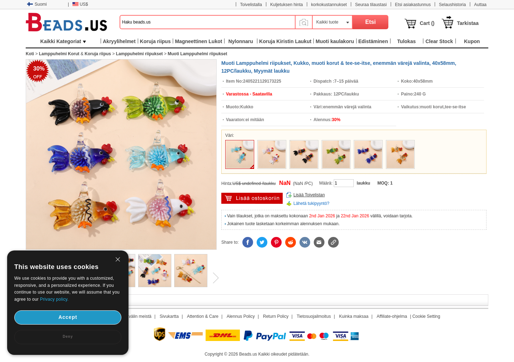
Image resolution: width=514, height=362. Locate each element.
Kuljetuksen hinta (286, 4)
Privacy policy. (54, 299)
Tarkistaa (467, 23)
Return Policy (275, 316)
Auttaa (480, 4)
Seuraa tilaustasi (371, 4)
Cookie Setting (426, 316)
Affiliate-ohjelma (392, 316)
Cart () (427, 23)
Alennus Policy (241, 316)
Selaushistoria (452, 4)
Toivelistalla (251, 4)
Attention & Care (202, 316)
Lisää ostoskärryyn (252, 198)
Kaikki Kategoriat (63, 41)
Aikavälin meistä (135, 316)
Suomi (37, 4)
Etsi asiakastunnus (413, 4)
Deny (68, 336)
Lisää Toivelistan (309, 194)
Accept (68, 317)
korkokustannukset (329, 4)
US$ (80, 4)
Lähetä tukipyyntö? (311, 203)
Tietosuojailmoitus (314, 316)
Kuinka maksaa (353, 316)
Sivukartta (169, 316)
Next (213, 278)
